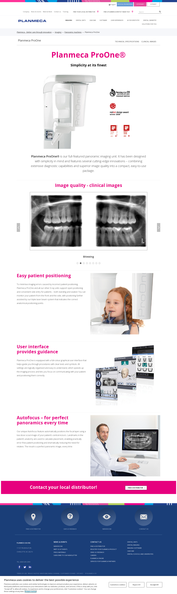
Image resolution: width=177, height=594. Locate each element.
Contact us (57, 12)
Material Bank (47, 12)
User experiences (117, 20)
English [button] (112, 4)
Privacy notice (33, 573)
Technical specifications (127, 41)
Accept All (154, 585)
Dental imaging (133, 545)
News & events (36, 12)
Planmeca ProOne (29, 40)
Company (26, 12)
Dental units (81, 20)
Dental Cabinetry (149, 20)
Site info (80, 573)
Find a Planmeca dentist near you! (117, 12)
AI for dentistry (133, 20)
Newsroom (106, 529)
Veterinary (140, 4)
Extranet (153, 4)
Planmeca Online (97, 558)
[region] (88, 585)
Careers (93, 555)
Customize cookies (67, 573)
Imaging (68, 20)
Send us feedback (97, 552)
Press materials (60, 552)
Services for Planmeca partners (103, 561)
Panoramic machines (73, 32)
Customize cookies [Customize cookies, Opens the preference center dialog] (117, 585)
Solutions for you (149, 24)
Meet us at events (60, 549)
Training (65, 12)
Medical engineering (125, 4)
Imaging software (134, 548)
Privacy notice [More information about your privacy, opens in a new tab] (31, 591)
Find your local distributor (84, 12)
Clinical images (148, 41)
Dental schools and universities (140, 554)
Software (103, 20)
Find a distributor (135, 488)
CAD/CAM (93, 20)
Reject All (136, 585)
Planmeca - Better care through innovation (34, 32)
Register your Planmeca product (103, 549)
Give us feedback (70, 529)
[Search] (160, 11)
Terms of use (22, 573)
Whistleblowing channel (50, 573)
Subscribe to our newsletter (65, 555)
